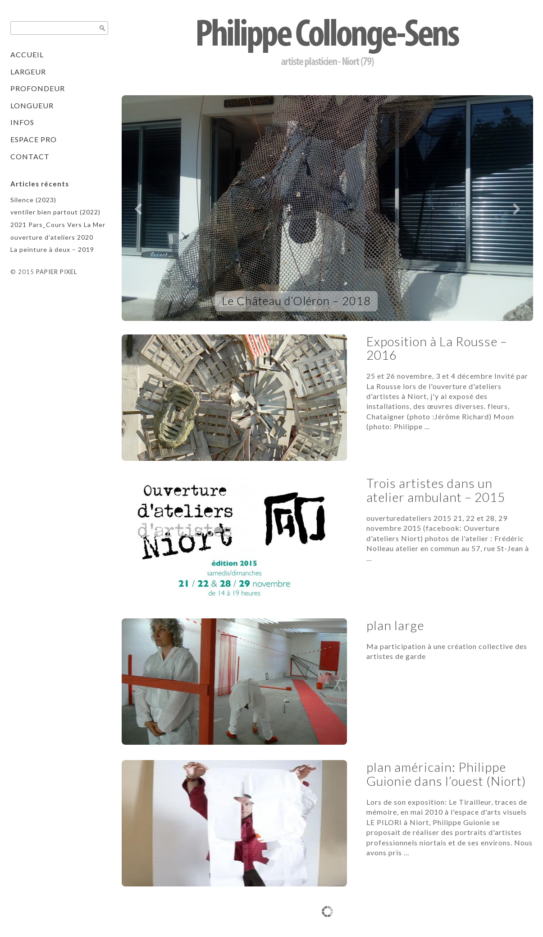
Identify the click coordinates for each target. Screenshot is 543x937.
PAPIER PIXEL (56, 271)
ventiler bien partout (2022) (55, 212)
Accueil (27, 54)
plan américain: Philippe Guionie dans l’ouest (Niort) (446, 774)
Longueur (32, 105)
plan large (395, 625)
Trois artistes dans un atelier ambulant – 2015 (435, 490)
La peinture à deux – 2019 (52, 249)
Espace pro (33, 139)
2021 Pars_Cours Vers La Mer (57, 224)
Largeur (28, 71)
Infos (22, 122)
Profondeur (37, 88)
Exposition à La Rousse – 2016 (436, 348)
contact (30, 156)
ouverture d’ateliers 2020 (51, 237)
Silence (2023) (33, 200)
